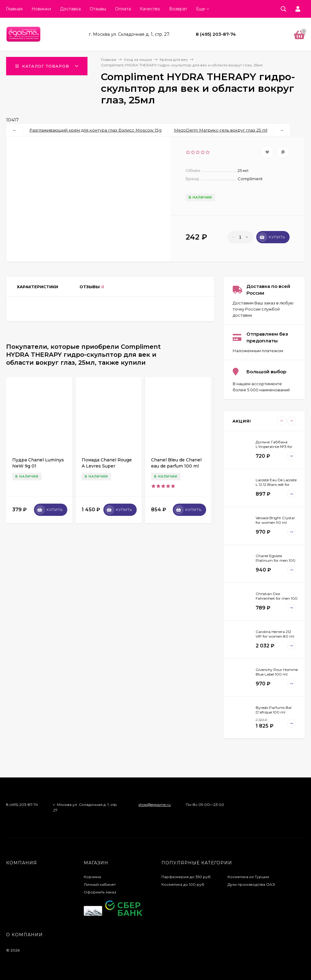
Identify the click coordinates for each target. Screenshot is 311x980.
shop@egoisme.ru (155, 804)
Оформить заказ (100, 892)
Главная (14, 9)
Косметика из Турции (248, 876)
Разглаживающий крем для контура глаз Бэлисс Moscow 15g (95, 130)
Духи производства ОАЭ (251, 884)
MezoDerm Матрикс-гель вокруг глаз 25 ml (220, 130)
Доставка (70, 9)
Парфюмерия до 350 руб (186, 876)
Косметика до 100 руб (182, 884)
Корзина (92, 876)
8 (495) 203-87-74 (216, 34)
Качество (150, 9)
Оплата (123, 9)
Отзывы (98, 9)
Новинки (41, 9)
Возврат (178, 9)
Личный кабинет (100, 884)
